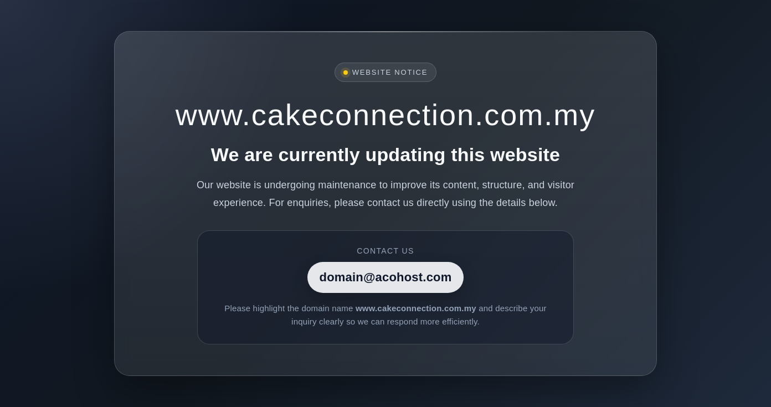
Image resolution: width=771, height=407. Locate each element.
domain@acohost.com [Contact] (386, 277)
